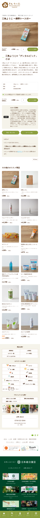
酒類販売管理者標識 (32, 439)
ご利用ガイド (18, 442)
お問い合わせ (31, 442)
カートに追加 (32, 49)
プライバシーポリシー (10, 442)
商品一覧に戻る (10, 132)
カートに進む (29, 132)
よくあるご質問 (25, 442)
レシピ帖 (10, 439)
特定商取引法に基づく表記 (22, 439)
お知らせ (5, 439)
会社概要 (14, 439)
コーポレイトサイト (13, 468)
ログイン (19, 151)
